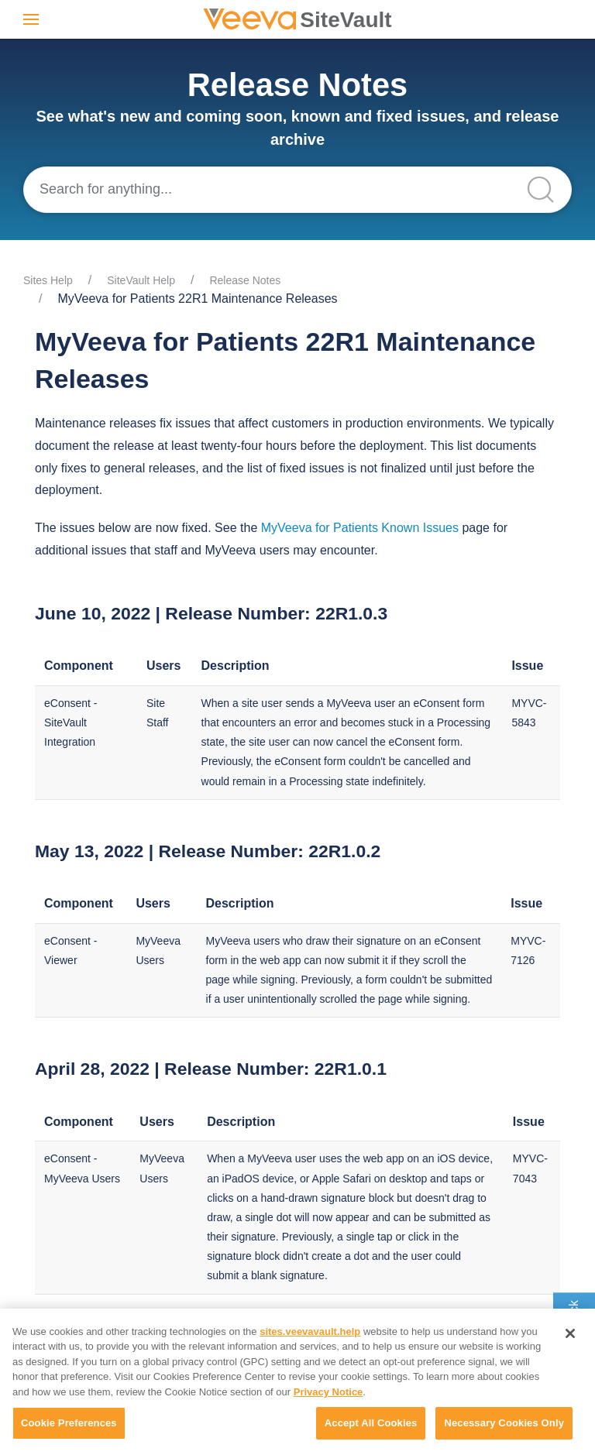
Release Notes (244, 280)
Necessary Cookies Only (504, 1423)
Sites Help (48, 280)
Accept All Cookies (371, 1423)
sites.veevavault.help (310, 1331)
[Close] (570, 1333)
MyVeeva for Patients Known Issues (360, 527)
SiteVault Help (141, 280)
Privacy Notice (328, 1392)
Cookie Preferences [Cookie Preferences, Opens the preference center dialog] (69, 1423)
